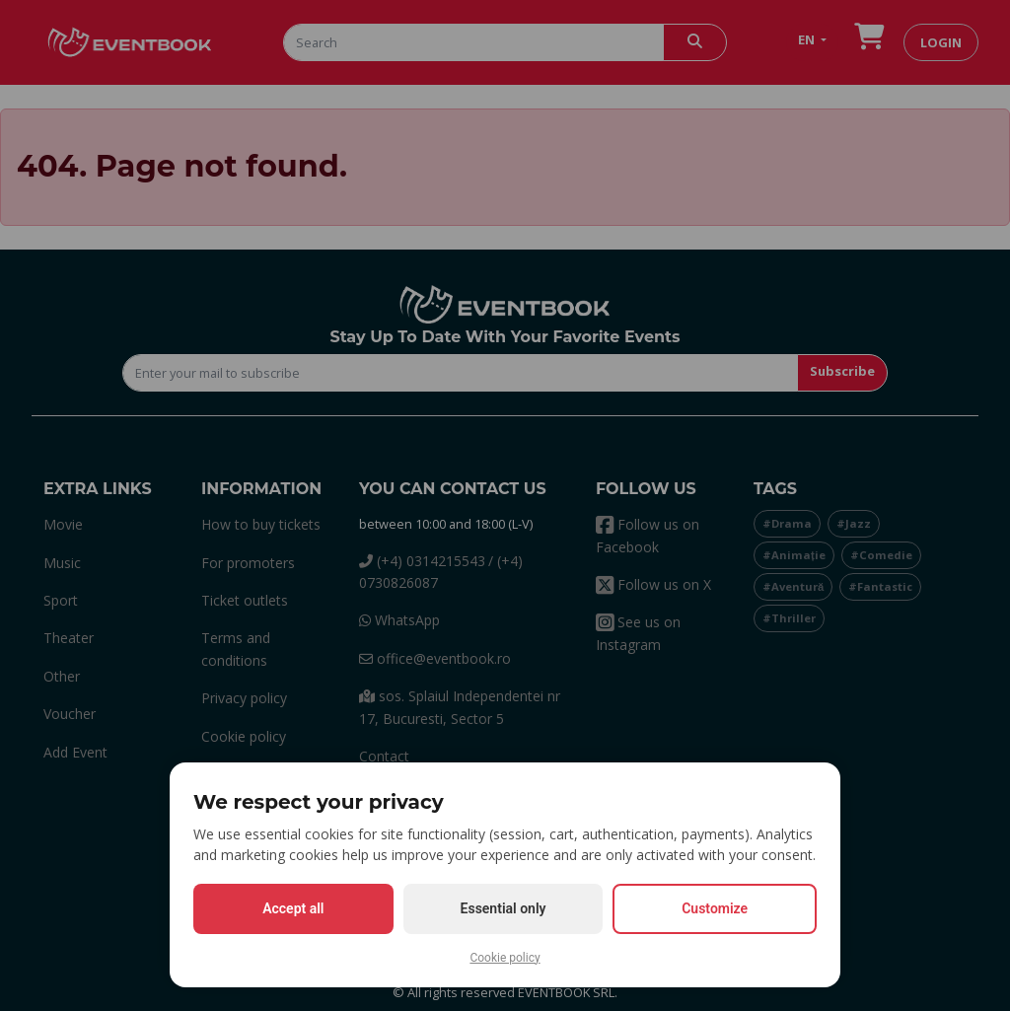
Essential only (503, 908)
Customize (715, 908)
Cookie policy (504, 958)
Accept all (293, 908)
